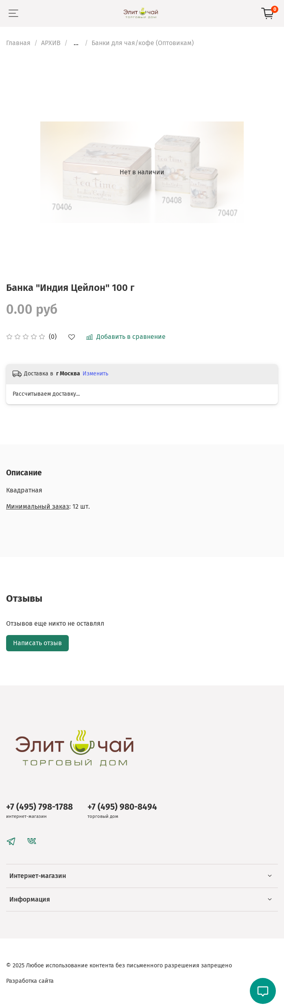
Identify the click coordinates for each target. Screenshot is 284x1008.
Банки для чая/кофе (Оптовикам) (143, 43)
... (76, 43)
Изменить (95, 373)
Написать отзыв (37, 643)
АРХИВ (51, 43)
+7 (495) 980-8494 (122, 807)
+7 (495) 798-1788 (39, 807)
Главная (18, 43)
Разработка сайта (30, 981)
